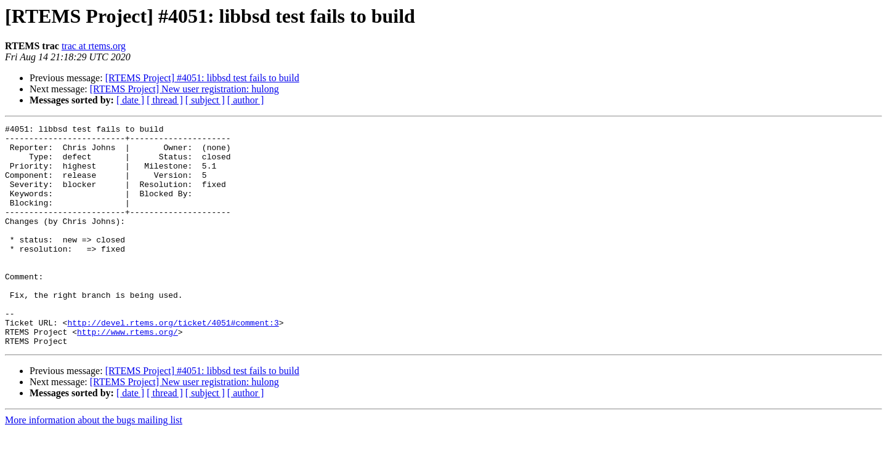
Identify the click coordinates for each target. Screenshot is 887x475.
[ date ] (130, 100)
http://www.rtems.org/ (127, 374)
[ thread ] (165, 100)
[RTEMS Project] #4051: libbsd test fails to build (202, 78)
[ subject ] (205, 100)
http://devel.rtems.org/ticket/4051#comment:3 (172, 363)
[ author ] (245, 100)
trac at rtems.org (94, 46)
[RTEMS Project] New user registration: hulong (184, 89)
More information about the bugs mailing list (93, 464)
